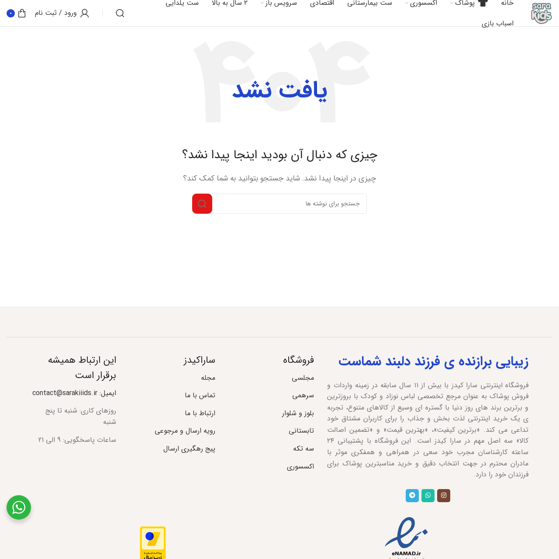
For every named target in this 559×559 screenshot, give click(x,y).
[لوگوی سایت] (541, 12)
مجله (208, 377)
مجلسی (303, 377)
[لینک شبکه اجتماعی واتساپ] (428, 495)
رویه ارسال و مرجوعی (185, 430)
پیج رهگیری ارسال (189, 448)
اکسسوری (300, 466)
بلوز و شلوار (298, 413)
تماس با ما (200, 395)
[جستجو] (120, 13)
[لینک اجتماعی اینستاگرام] (443, 495)
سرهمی (303, 395)
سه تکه (303, 448)
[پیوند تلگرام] (412, 495)
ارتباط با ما (200, 413)
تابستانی (301, 430)
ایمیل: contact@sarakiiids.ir (74, 393)
